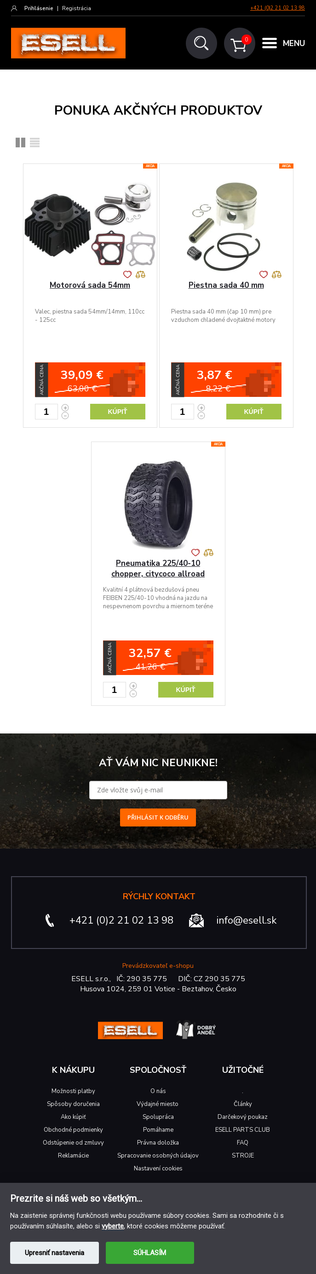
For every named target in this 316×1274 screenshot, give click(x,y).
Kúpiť (117, 411)
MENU (294, 43)
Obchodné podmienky (73, 1130)
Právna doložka (158, 1143)
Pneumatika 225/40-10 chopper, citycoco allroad (158, 568)
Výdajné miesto (158, 1104)
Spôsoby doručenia (73, 1104)
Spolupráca (158, 1117)
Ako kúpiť (73, 1117)
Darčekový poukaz (243, 1117)
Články (243, 1104)
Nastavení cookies (158, 1168)
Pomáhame (158, 1130)
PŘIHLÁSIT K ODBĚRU (158, 817)
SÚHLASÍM (149, 1253)
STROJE (243, 1156)
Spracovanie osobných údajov (158, 1156)
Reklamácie (73, 1156)
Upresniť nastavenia (54, 1253)
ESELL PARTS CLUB (242, 1130)
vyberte (113, 1226)
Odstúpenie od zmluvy (73, 1143)
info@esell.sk (246, 920)
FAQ (242, 1143)
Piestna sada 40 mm (226, 285)
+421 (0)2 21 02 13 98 (277, 8)
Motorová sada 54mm (90, 285)
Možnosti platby (73, 1091)
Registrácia (76, 8)
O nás (158, 1091)
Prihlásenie (38, 8)
